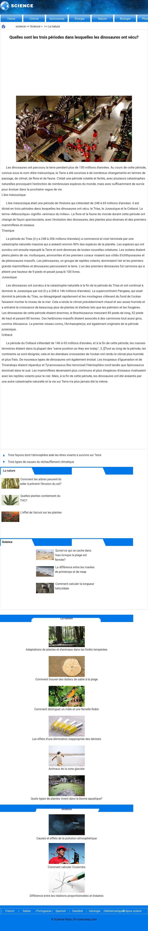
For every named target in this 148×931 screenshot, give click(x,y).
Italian (27, 911)
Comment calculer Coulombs (66, 856)
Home (11, 18)
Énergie (79, 18)
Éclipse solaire (132, 911)
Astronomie (57, 18)
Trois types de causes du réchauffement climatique (41, 462)
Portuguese (43, 911)
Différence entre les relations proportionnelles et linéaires (67, 885)
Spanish (61, 911)
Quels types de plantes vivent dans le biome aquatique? (66, 787)
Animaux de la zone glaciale (66, 758)
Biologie (125, 18)
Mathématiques (111, 911)
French (9, 911)
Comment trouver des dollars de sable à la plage (66, 668)
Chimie (34, 18)
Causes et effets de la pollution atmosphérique (66, 827)
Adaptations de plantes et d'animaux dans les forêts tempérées (66, 638)
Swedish (77, 911)
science (21, 26)
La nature (54, 26)
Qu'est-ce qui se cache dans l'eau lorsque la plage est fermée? (73, 555)
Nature (102, 18)
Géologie (94, 911)
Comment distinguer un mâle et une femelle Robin (66, 698)
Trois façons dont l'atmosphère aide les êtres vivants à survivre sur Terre (55, 455)
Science (35, 26)
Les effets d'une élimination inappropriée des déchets (66, 728)
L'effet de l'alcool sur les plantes (41, 512)
